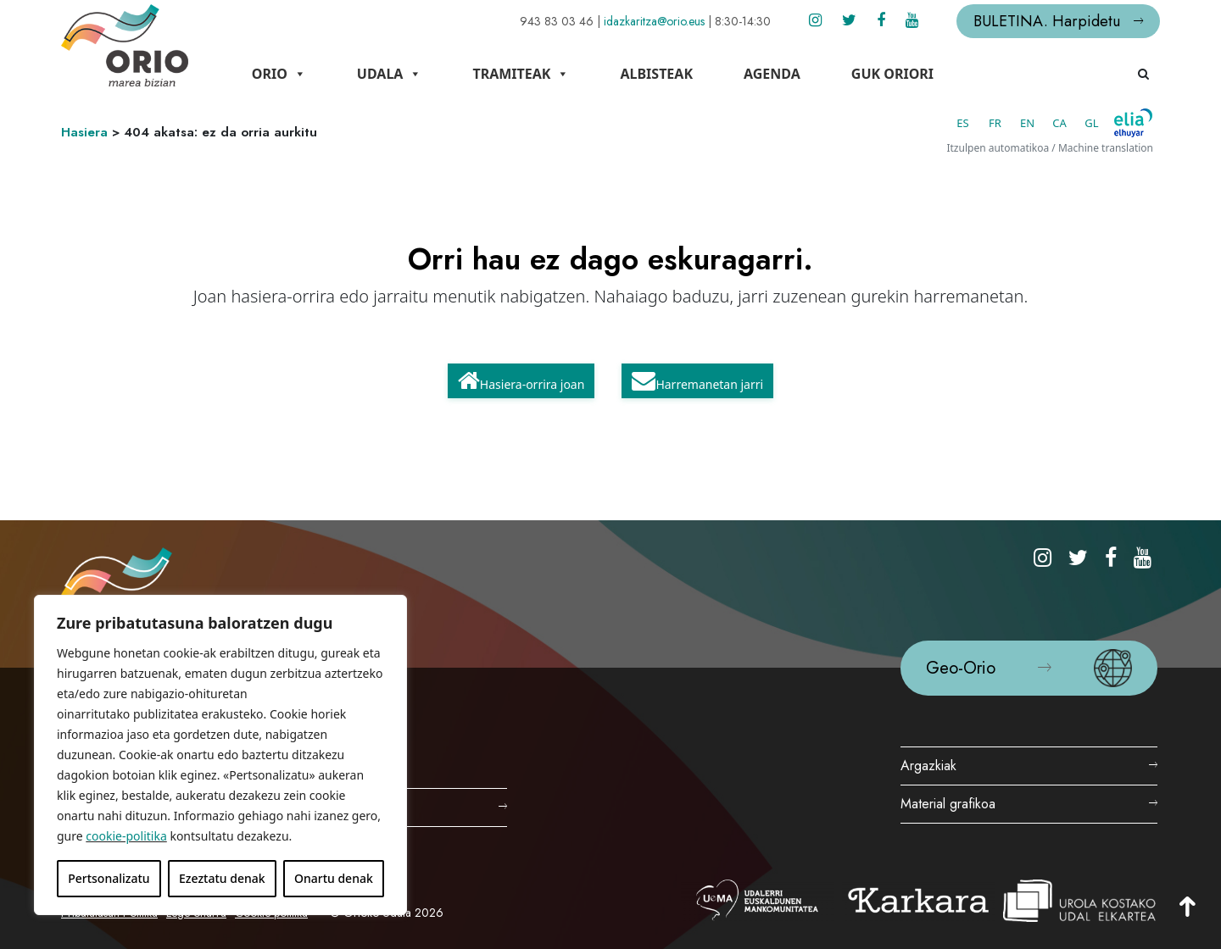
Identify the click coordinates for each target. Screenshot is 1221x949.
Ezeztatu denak (222, 878)
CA (1059, 122)
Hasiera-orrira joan (521, 380)
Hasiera (84, 132)
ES (962, 122)
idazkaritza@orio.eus (654, 21)
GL (1091, 122)
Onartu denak (333, 878)
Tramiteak (520, 73)
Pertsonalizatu (108, 878)
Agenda (772, 73)
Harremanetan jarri (697, 380)
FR (995, 122)
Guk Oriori (892, 73)
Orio (279, 73)
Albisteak (656, 73)
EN (1027, 122)
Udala (389, 73)
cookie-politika (126, 836)
